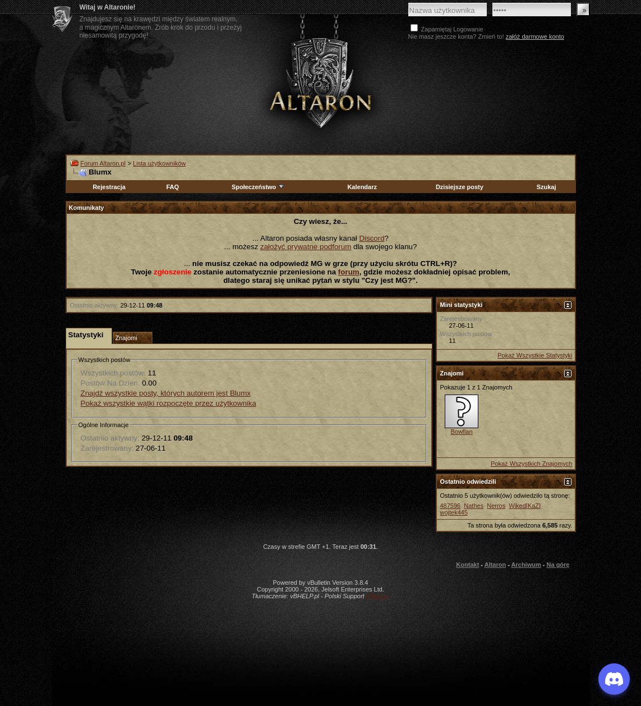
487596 (450, 505)
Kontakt (467, 564)
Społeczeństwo (258, 187)
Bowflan (461, 431)
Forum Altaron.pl (103, 163)
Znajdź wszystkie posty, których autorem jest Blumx (166, 393)
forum (348, 272)
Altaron (495, 564)
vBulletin (378, 596)
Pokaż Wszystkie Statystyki (534, 355)
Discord (371, 238)
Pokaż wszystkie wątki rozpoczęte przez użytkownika (168, 403)
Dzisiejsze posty (459, 187)
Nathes (473, 505)
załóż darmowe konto (535, 36)
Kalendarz (362, 187)
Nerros (496, 505)
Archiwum (526, 564)
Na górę (558, 564)
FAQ (172, 187)
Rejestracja (109, 187)
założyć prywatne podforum (305, 246)
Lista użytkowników (159, 163)
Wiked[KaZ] (525, 505)
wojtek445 (454, 512)
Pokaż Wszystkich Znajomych (531, 463)
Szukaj (546, 187)
